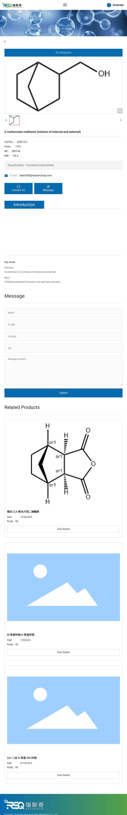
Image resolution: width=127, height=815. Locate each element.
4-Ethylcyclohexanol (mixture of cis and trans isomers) (32, 282)
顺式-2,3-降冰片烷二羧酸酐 (23, 511)
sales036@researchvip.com (35, 175)
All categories (63, 52)
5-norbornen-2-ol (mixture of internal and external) (30, 272)
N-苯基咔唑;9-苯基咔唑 (20, 634)
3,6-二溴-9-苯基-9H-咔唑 (22, 757)
